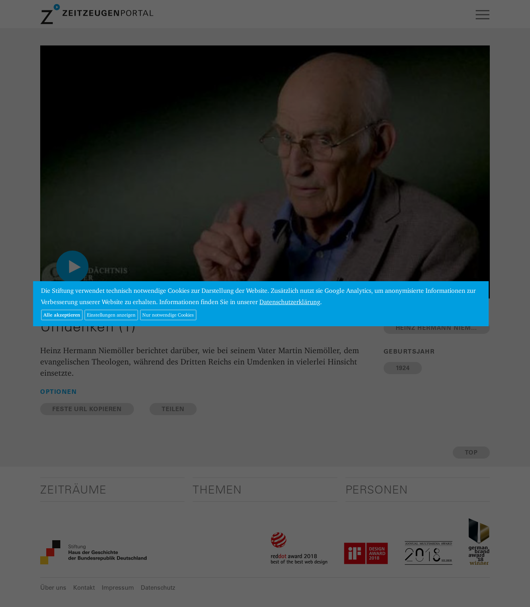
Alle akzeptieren (61, 315)
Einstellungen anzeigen (111, 315)
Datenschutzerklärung (289, 302)
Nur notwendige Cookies (168, 315)
